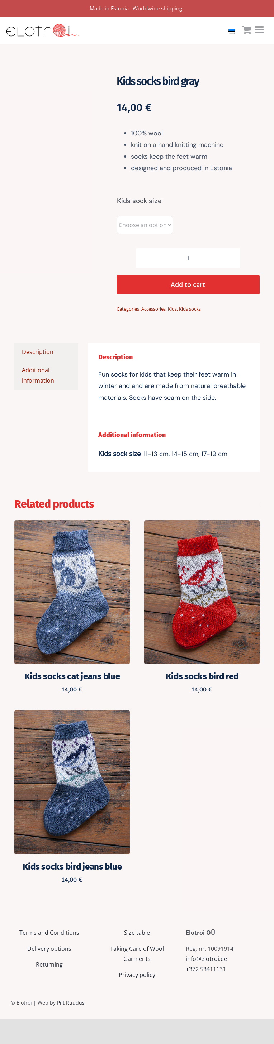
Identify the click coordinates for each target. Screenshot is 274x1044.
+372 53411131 (206, 969)
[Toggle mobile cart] (246, 30)
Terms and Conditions (49, 933)
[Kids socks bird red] (202, 525)
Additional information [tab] (38, 375)
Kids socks (190, 309)
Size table (137, 933)
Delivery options (49, 949)
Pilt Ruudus (71, 1002)
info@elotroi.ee (206, 959)
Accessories (153, 309)
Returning (49, 964)
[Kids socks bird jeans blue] (72, 715)
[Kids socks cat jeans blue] (72, 525)
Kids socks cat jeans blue (72, 676)
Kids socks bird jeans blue (72, 867)
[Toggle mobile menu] (260, 30)
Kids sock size (139, 201)
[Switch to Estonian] (233, 30)
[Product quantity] (188, 258)
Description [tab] (37, 352)
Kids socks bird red (202, 676)
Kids (172, 309)
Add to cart (188, 284)
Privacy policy (137, 975)
